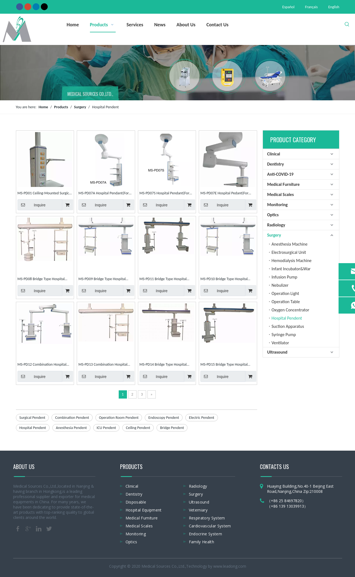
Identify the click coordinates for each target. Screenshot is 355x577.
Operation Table (286, 301)
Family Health (201, 541)
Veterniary (198, 510)
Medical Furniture (283, 184)
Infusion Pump (284, 277)
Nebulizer (280, 285)
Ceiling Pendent (138, 427)
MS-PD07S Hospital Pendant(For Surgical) (164, 194)
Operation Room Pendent (118, 417)
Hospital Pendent (32, 427)
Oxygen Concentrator (290, 309)
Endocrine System (205, 533)
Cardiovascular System (210, 525)
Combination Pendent (72, 417)
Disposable (136, 502)
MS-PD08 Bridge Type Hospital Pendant (41, 279)
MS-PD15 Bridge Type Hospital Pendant (224, 365)
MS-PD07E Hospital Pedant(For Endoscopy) (224, 194)
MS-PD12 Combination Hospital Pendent (42, 365)
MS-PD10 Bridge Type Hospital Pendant (224, 279)
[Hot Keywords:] (347, 24)
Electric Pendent (201, 417)
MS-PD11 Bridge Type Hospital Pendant (163, 279)
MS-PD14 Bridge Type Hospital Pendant (163, 365)
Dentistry (275, 164)
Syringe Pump (284, 334)
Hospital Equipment (144, 510)
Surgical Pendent (32, 417)
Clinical (273, 154)
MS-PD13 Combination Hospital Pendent (102, 365)
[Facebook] (19, 6)
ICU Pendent (106, 427)
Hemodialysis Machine (292, 260)
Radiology (276, 225)
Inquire (32, 204)
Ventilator (280, 342)
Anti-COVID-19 (280, 174)
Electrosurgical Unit (289, 252)
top (343, 553)
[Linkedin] (36, 6)
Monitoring (277, 204)
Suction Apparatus (288, 326)
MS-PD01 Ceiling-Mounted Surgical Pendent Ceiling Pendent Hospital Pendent (45, 194)
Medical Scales (280, 194)
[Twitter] (44, 6)
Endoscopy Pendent (163, 417)
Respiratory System (207, 518)
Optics (273, 214)
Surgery (274, 235)
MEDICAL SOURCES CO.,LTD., (90, 95)
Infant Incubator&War (291, 268)
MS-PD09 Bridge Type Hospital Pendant (102, 279)
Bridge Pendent (172, 427)
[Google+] (27, 6)
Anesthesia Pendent (71, 427)
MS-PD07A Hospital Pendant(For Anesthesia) (103, 194)
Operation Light (285, 293)
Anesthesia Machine (290, 244)
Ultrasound (277, 352)
